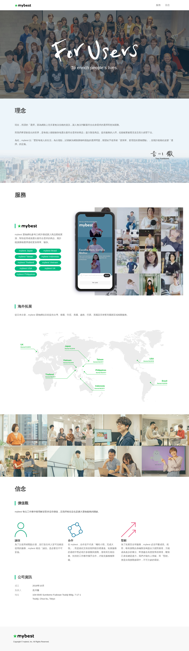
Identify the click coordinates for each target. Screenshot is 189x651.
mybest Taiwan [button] (26, 256)
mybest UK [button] (50, 268)
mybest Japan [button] (26, 250)
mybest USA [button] (26, 268)
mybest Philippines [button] (26, 274)
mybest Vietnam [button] (50, 262)
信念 (167, 5)
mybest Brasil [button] (50, 250)
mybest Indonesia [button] (50, 256)
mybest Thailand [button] (26, 262)
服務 (158, 5)
